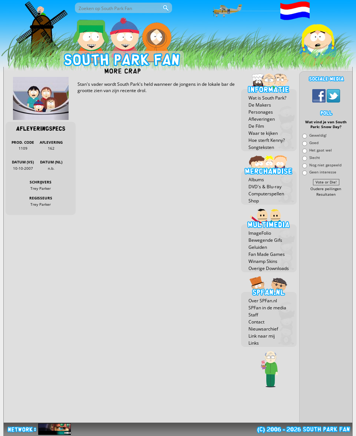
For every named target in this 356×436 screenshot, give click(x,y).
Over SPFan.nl (262, 300)
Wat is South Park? (267, 98)
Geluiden (257, 247)
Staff (253, 315)
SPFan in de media (267, 308)
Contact (256, 322)
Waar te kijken (263, 133)
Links (253, 343)
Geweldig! (318, 135)
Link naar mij (261, 336)
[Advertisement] (326, 310)
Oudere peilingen (325, 188)
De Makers (259, 105)
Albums (256, 179)
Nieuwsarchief (263, 329)
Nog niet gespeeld (325, 164)
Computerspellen (266, 194)
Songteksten (261, 147)
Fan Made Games (266, 254)
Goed (314, 142)
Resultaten (326, 194)
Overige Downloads (268, 268)
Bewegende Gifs (265, 240)
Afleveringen (261, 119)
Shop (253, 201)
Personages (260, 112)
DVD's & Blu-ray (264, 186)
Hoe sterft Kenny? (266, 140)
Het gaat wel (320, 149)
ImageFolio (259, 233)
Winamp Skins (262, 261)
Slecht (314, 157)
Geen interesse (322, 172)
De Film (256, 126)
